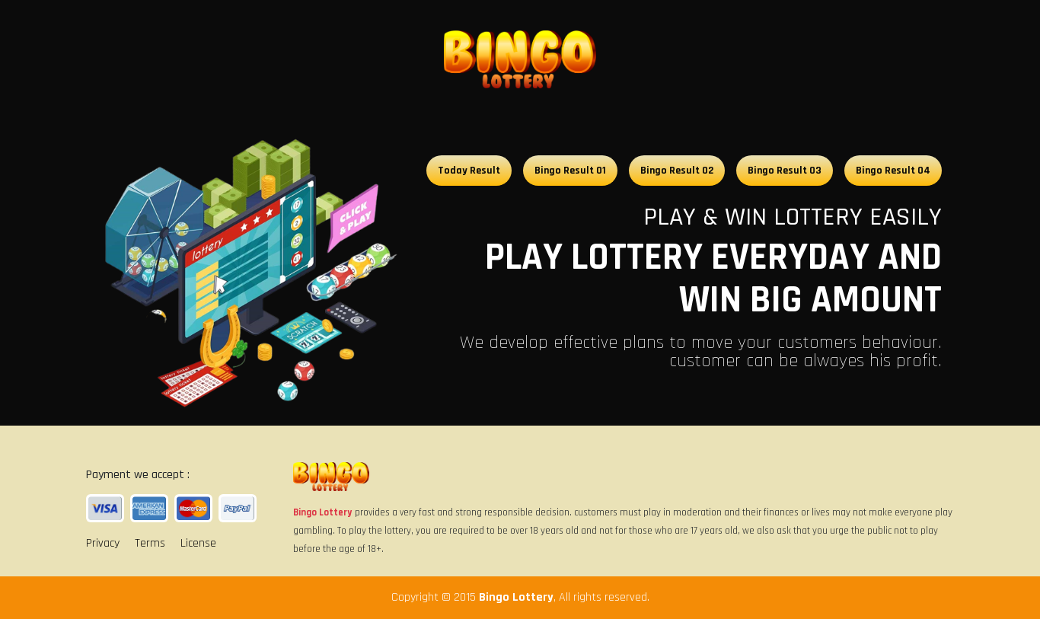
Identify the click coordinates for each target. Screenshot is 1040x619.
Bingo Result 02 (676, 170)
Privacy (103, 543)
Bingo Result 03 (784, 170)
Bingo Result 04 (893, 170)
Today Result (469, 170)
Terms (150, 543)
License (198, 543)
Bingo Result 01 (570, 170)
